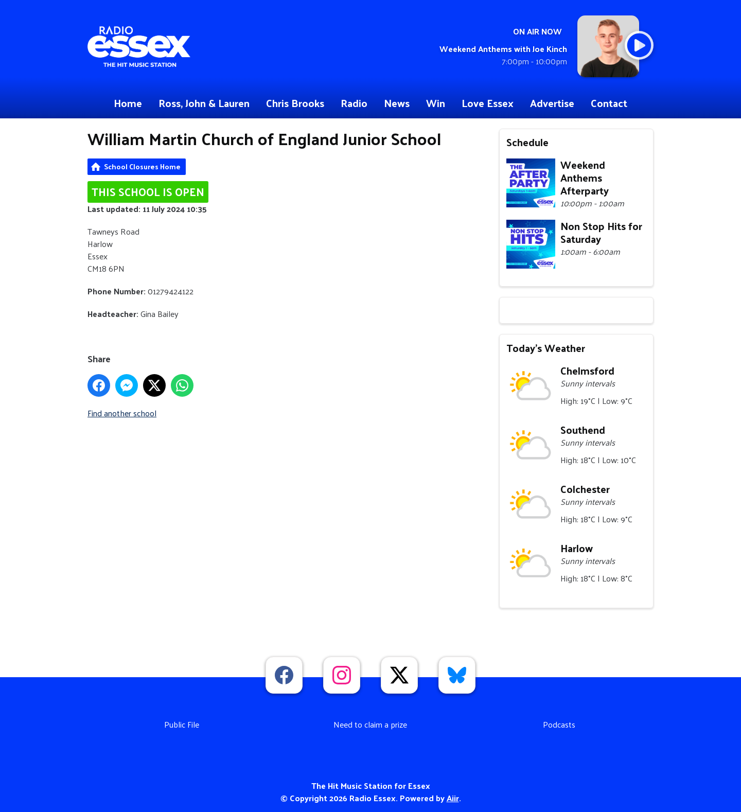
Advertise (552, 103)
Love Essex (488, 103)
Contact (609, 103)
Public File (181, 724)
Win (435, 103)
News (397, 103)
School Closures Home (142, 166)
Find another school (121, 412)
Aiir (453, 797)
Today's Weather (545, 348)
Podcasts (559, 724)
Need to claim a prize (370, 724)
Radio (354, 103)
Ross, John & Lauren (204, 103)
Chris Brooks (295, 103)
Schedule (527, 142)
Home (128, 103)
